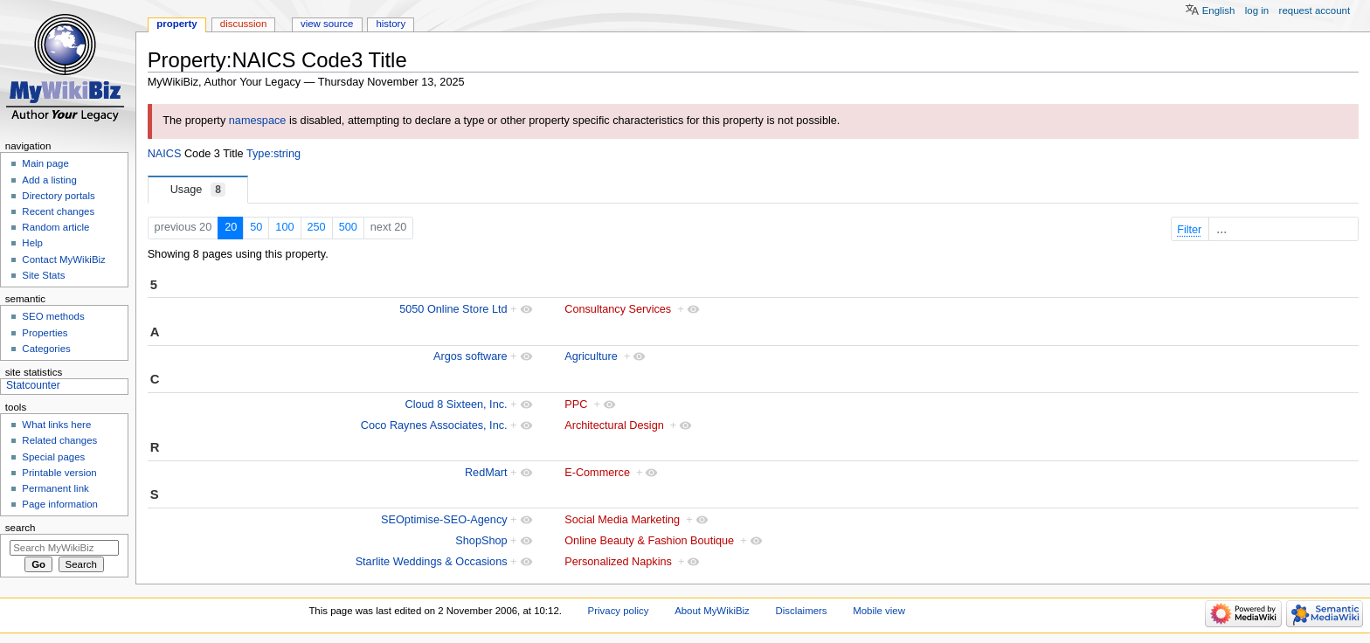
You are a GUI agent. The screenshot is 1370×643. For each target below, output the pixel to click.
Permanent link (55, 488)
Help (32, 243)
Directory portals (58, 195)
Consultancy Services (617, 309)
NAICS (165, 154)
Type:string (273, 154)
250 (317, 227)
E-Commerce (597, 473)
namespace (258, 120)
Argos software (470, 356)
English (1218, 10)
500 (348, 227)
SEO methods (53, 316)
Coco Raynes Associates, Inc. (434, 425)
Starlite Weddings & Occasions (432, 562)
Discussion (243, 23)
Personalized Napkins (618, 562)
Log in (1257, 10)
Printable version (59, 472)
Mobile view (879, 610)
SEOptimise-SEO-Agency (444, 520)
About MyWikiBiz (712, 610)
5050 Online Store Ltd (453, 309)
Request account (1315, 10)
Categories (46, 348)
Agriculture (591, 356)
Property (176, 23)
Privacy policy (618, 610)
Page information (60, 504)
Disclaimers (801, 610)
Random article (55, 227)
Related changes (59, 440)
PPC (575, 404)
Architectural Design (614, 425)
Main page (45, 163)
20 (231, 227)
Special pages (53, 457)
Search (20, 527)
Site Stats (43, 275)
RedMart (486, 473)
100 (284, 227)
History (390, 23)
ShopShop (481, 541)
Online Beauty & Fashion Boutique (649, 541)
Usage (197, 190)
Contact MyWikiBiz (63, 259)
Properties (44, 333)
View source (327, 23)
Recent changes (58, 211)
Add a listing (49, 180)
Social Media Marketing (622, 520)
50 (256, 227)
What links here (56, 424)
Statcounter (33, 385)
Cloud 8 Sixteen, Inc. (456, 404)
